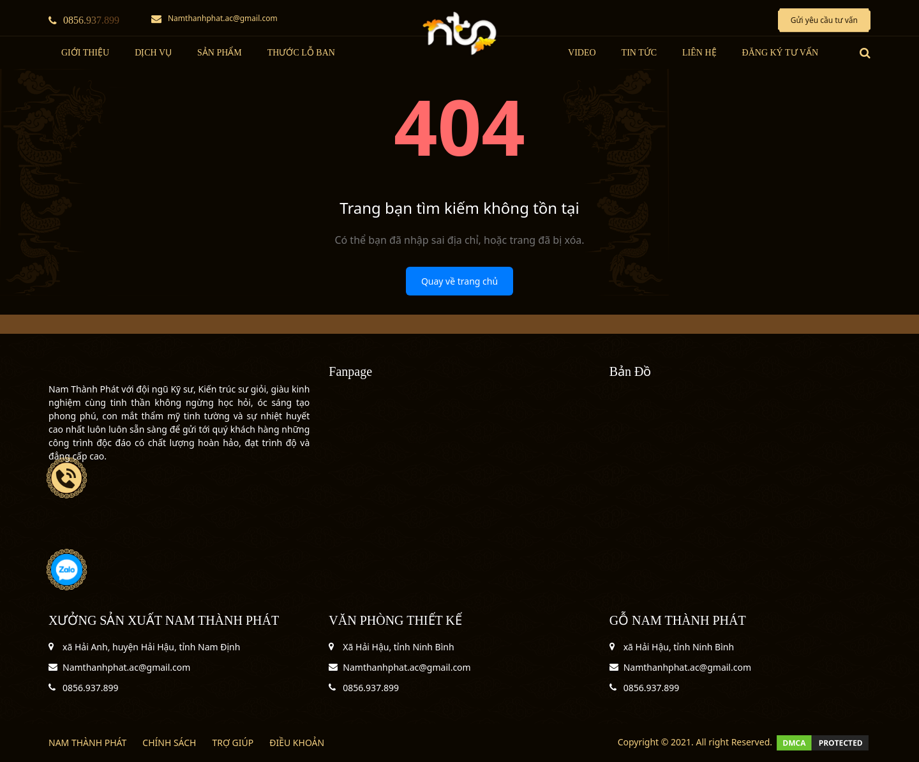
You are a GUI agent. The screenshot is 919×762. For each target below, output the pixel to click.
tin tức (639, 52)
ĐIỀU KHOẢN (296, 742)
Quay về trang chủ (459, 281)
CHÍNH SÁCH (169, 742)
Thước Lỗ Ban (301, 52)
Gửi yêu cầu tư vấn (824, 20)
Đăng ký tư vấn (780, 52)
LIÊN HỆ (699, 52)
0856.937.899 (84, 20)
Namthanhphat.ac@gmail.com (214, 18)
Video (582, 52)
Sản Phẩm (219, 52)
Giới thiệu (85, 52)
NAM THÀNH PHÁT (87, 742)
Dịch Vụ (153, 52)
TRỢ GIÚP (232, 742)
